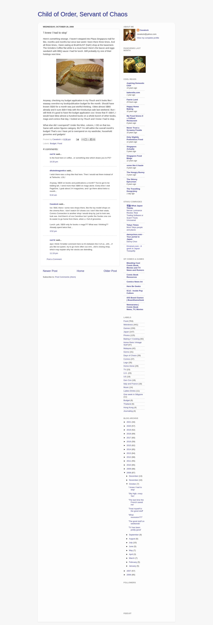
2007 (129, 571)
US (125, 377)
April (131, 554)
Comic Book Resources (132, 276)
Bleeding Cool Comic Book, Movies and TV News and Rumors (135, 266)
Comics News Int (135, 282)
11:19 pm (54, 253)
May (131, 550)
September (134, 535)
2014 (129, 449)
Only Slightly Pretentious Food (135, 138)
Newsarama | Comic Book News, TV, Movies (135, 307)
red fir (52, 154)
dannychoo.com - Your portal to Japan (135, 236)
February (133, 562)
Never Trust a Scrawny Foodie (134, 129)
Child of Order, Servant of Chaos (83, 14)
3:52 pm (53, 231)
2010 (129, 465)
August (132, 539)
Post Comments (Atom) (65, 277)
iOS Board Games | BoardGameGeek (135, 299)
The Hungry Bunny (136, 172)
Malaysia (127, 348)
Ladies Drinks (130, 391)
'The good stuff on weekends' (136, 522)
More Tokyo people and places (135, 228)
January (133, 566)
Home (80, 270)
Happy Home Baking (133, 107)
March (132, 558)
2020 (129, 426)
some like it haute (135, 165)
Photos (127, 335)
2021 (129, 422)
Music (126, 387)
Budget (53, 143)
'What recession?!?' (135, 516)
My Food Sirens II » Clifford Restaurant (135, 118)
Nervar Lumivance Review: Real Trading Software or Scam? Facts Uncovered (135, 215)
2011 (129, 461)
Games (127, 328)
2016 (129, 441)
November (134, 480)
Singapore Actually (131, 147)
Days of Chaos (130, 355)
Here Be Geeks (134, 286)
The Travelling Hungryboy (133, 190)
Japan (126, 332)
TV (125, 369)
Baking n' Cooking (131, 339)
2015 (129, 445)
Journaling (128, 411)
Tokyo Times (133, 225)
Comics (127, 359)
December (134, 476)
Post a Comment (54, 259)
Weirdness (128, 325)
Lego (126, 362)
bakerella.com (133, 92)
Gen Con (127, 380)
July (131, 542)
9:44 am (53, 195)
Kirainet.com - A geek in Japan (134, 247)
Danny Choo (132, 241)
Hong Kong (129, 407)
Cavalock (54, 204)
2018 (129, 434)
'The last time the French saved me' (136, 502)
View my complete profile (148, 38)
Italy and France (131, 384)
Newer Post (50, 270)
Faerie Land (132, 100)
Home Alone (129, 366)
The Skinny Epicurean (132, 180)
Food (60, 143)
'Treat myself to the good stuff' (136, 510)
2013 (129, 453)
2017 (129, 438)
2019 (129, 430)
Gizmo (126, 352)
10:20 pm (54, 162)
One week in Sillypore (133, 394)
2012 (129, 457)
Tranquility (131, 251)
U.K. (125, 373)
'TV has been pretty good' (135, 528)
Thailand (127, 404)
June (131, 546)
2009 (129, 469)
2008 (129, 473)
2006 (129, 575)
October (133, 484)
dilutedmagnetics (58, 170)
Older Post (110, 270)
